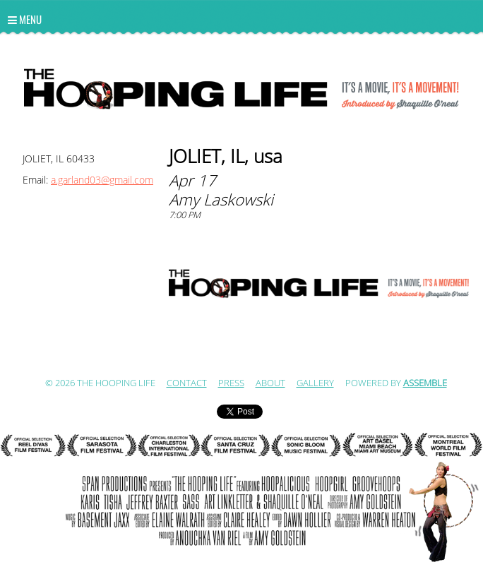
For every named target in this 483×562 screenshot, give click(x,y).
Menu (25, 19)
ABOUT (270, 383)
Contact (187, 383)
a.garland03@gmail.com (102, 180)
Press (231, 383)
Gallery (315, 383)
